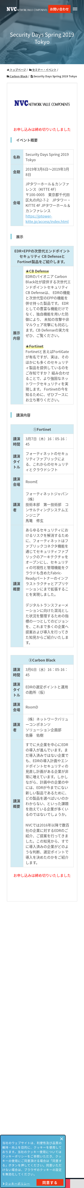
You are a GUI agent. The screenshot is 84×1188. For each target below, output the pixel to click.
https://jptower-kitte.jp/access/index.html (47, 218)
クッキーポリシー (17, 1183)
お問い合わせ (59, 9)
